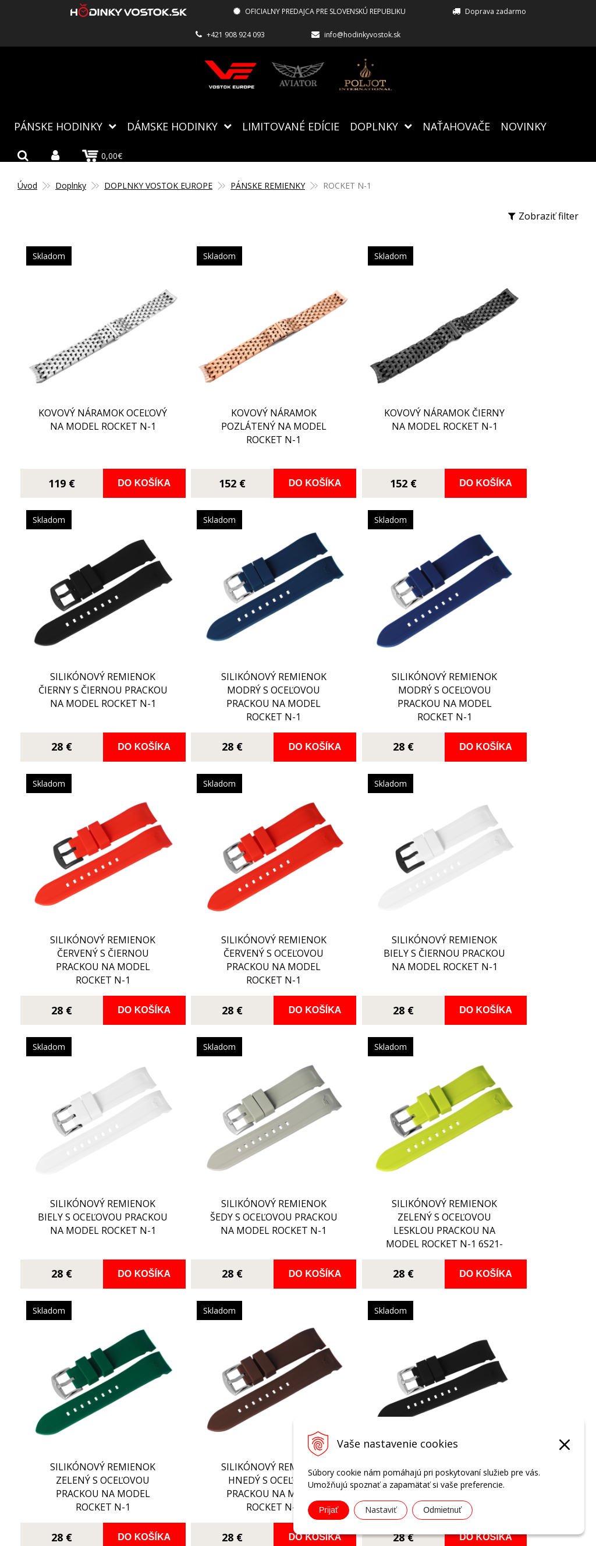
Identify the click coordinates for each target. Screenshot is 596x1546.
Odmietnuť (442, 1510)
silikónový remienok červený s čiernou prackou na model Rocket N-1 (366, 640)
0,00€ (102, 154)
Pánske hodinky (58, 125)
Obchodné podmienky (263, 1391)
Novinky (524, 125)
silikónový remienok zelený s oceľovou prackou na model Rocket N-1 (87, 1103)
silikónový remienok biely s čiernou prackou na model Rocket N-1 (87, 872)
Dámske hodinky (172, 125)
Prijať (328, 1510)
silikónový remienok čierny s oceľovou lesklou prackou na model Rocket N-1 (367, 1103)
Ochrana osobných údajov (272, 1408)
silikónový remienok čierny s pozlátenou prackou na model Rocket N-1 (506, 1072)
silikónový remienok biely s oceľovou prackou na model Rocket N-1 (227, 872)
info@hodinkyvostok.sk (362, 35)
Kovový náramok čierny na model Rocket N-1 (367, 395)
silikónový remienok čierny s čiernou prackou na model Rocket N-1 (506, 408)
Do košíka (120, 452)
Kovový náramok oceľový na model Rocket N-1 (87, 395)
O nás (227, 1307)
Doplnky (374, 125)
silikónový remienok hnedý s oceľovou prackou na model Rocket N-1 (227, 1103)
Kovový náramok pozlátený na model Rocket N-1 (227, 395)
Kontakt (232, 1425)
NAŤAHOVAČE (456, 125)
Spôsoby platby (249, 1341)
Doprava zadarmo (495, 11)
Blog (225, 1290)
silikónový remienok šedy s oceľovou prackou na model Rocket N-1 (367, 872)
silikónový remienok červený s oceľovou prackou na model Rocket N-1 (506, 640)
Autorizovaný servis (258, 1324)
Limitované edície (290, 125)
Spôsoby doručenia (257, 1358)
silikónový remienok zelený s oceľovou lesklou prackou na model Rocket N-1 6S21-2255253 (506, 878)
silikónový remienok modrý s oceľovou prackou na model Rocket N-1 (87, 640)
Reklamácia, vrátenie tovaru (275, 1374)
